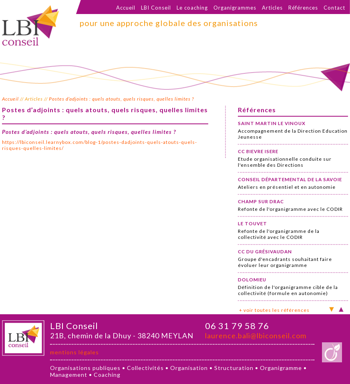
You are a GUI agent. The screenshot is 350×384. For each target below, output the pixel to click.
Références (303, 7)
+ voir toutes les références (274, 310)
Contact (334, 7)
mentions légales (74, 352)
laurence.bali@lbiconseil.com (255, 335)
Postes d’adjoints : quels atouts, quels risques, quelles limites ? (121, 99)
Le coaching (192, 7)
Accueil (125, 7)
